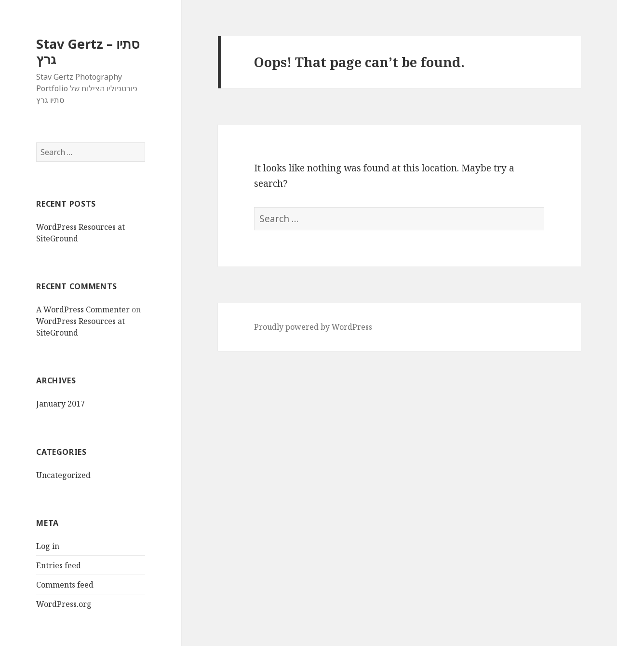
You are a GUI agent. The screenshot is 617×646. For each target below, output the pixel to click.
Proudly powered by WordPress (313, 327)
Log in (47, 546)
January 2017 (60, 403)
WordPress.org (64, 604)
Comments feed (65, 584)
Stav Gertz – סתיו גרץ (88, 51)
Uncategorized (63, 475)
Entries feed (58, 565)
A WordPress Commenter (83, 309)
